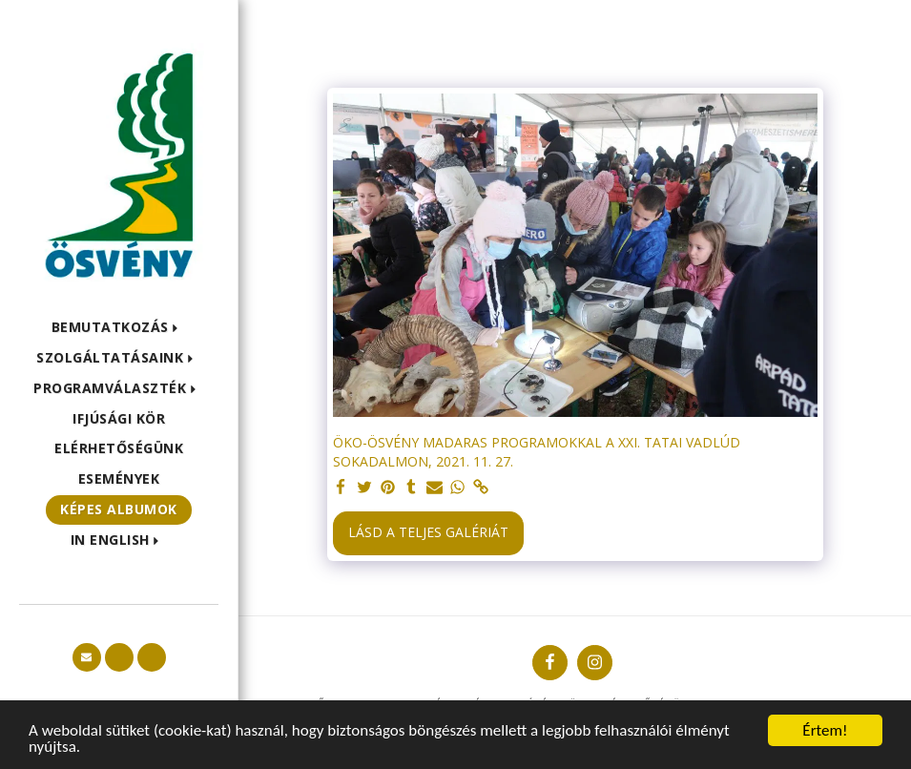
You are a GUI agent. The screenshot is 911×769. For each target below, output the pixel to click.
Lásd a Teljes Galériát (428, 532)
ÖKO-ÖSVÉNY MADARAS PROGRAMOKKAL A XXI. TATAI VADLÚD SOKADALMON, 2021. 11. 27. (536, 451)
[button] (119, 328)
